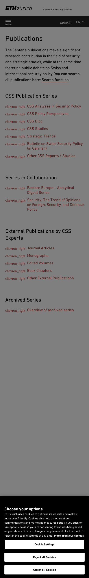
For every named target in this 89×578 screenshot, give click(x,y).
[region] (44, 537)
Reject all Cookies (44, 557)
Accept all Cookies (44, 569)
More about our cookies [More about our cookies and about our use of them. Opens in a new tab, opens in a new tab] (69, 535)
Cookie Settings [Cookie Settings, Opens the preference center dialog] (44, 544)
